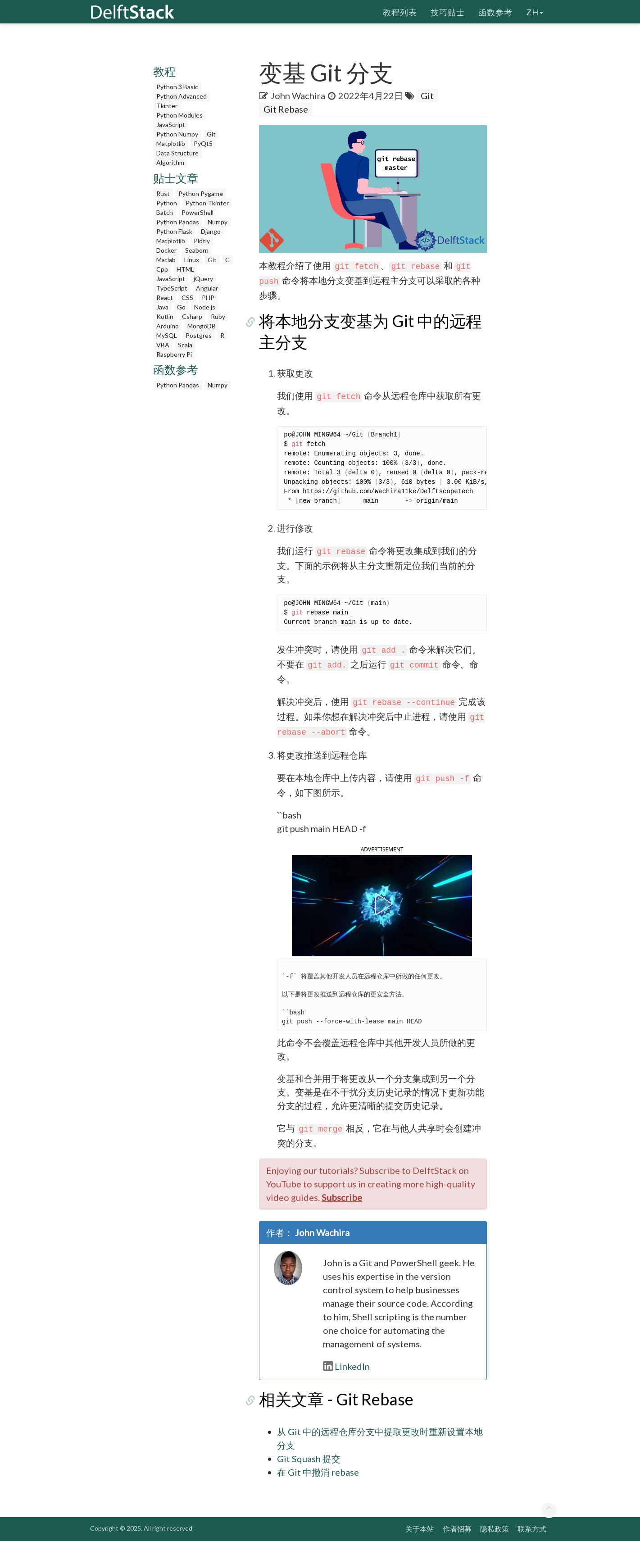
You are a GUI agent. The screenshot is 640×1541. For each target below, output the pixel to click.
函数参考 (495, 11)
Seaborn (197, 250)
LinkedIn (346, 1366)
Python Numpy (177, 134)
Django (211, 231)
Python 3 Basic (177, 87)
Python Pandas (177, 222)
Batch (164, 212)
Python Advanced (181, 96)
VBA (162, 345)
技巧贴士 (448, 11)
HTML (185, 269)
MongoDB (201, 326)
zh (534, 11)
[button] (382, 904)
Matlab (166, 260)
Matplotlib (170, 143)
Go (181, 307)
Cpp (162, 269)
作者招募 (457, 1528)
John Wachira (298, 95)
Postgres (199, 335)
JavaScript (170, 124)
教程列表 (400, 11)
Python (166, 203)
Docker (166, 250)
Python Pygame (200, 193)
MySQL (166, 335)
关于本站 (419, 1528)
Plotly (202, 241)
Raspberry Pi (174, 354)
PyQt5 (203, 143)
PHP (208, 297)
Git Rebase (285, 109)
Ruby (218, 316)
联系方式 (531, 1528)
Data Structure (177, 153)
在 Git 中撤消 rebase (318, 1472)
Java (162, 307)
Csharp (192, 316)
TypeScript (171, 288)
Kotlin (164, 316)
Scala (185, 345)
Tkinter (166, 105)
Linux (191, 260)
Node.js (204, 307)
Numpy (217, 222)
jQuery (203, 278)
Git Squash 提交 (308, 1458)
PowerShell (197, 212)
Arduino (167, 326)
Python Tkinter (207, 203)
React (164, 297)
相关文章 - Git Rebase (336, 1399)
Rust (163, 193)
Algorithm (170, 162)
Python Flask (174, 231)
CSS (187, 297)
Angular (207, 288)
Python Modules (179, 115)
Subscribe (342, 1197)
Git (211, 134)
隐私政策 (494, 1528)
